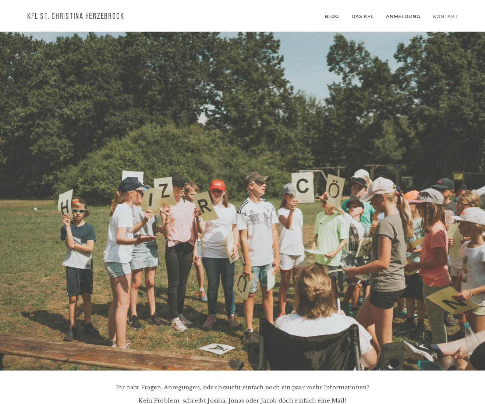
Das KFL (362, 16)
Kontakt (445, 16)
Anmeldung (403, 16)
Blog (332, 16)
